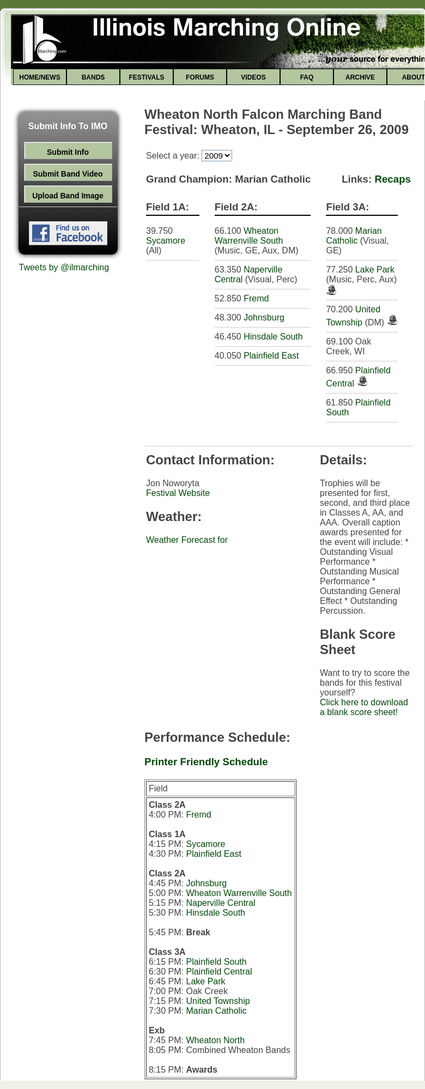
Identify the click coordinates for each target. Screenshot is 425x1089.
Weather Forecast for (187, 539)
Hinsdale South (273, 336)
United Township (218, 1001)
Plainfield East (271, 355)
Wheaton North (215, 1040)
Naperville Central (220, 903)
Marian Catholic (353, 235)
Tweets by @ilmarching (64, 267)
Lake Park (374, 269)
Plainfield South (216, 961)
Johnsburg (264, 317)
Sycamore (165, 240)
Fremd (256, 298)
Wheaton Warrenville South (249, 235)
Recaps (392, 179)
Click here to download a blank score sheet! (364, 707)
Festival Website (178, 493)
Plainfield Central (219, 971)
